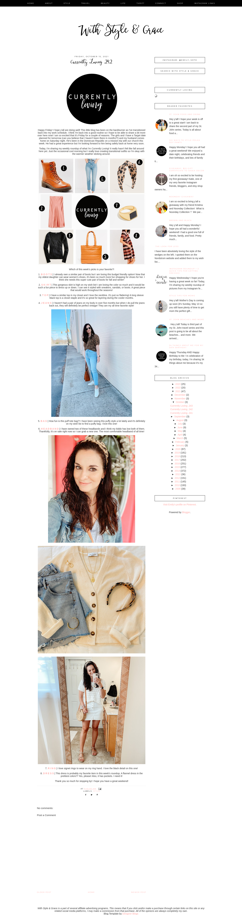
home (30, 3)
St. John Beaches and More (186, 319)
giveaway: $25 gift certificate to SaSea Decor (186, 169)
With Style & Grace (121, 31)
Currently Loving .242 (181, 409)
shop (180, 3)
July (180, 423)
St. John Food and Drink (184, 114)
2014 (177, 470)
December (180, 394)
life (123, 3)
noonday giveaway (181, 197)
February (180, 442)
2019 (177, 452)
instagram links (204, 3)
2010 (177, 485)
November (180, 398)
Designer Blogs (130, 913)
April (180, 434)
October (180, 402)
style (67, 3)
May (180, 431)
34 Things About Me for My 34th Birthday (186, 346)
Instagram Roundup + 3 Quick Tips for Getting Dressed (184, 271)
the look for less (167, 246)
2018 (177, 456)
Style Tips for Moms (182, 296)
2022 (177, 387)
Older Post (44, 892)
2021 (177, 391)
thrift (140, 3)
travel (85, 3)
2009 (177, 488)
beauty (105, 3)
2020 (177, 449)
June (180, 427)
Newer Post (138, 892)
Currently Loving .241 (181, 413)
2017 (177, 460)
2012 (177, 478)
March (180, 438)
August (180, 420)
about (49, 3)
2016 (177, 463)
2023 (177, 384)
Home (91, 892)
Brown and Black (180, 220)
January (180, 445)
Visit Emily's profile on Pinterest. (180, 504)
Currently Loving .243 (181, 405)
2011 (177, 481)
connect (160, 3)
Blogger (186, 512)
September (180, 416)
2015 (177, 467)
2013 (177, 474)
